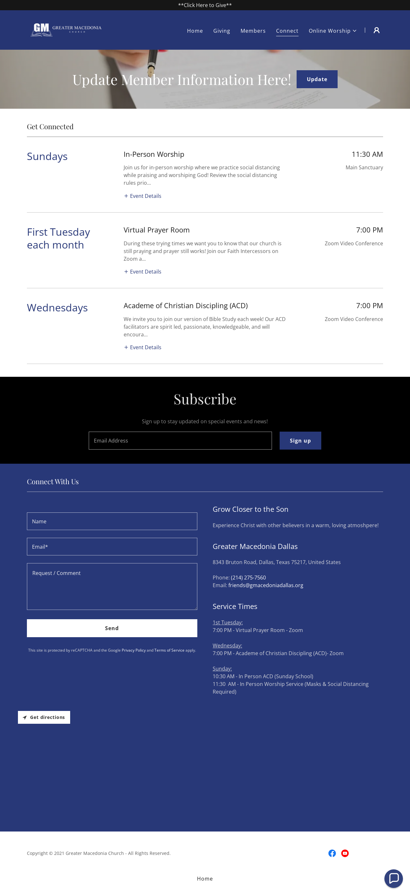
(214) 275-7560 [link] (248, 577)
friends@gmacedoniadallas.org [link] (265, 585)
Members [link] (253, 30)
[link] (67, 29)
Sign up (300, 440)
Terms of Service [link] (169, 650)
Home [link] (195, 30)
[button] (333, 31)
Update (317, 79)
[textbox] (180, 441)
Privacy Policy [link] (134, 650)
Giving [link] (221, 30)
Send (112, 628)
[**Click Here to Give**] (205, 5)
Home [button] (205, 878)
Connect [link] (287, 30)
